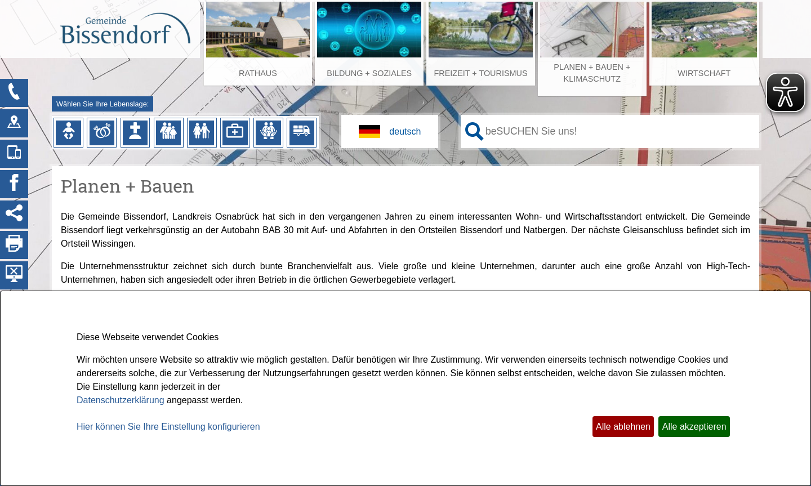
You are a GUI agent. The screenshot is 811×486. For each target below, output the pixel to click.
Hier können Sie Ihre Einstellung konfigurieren (168, 426)
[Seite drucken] (14, 245)
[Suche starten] (474, 131)
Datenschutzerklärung (120, 400)
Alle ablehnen (623, 426)
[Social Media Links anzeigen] (14, 214)
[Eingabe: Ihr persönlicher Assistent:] (620, 131)
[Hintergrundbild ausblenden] (14, 275)
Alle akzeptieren (694, 426)
